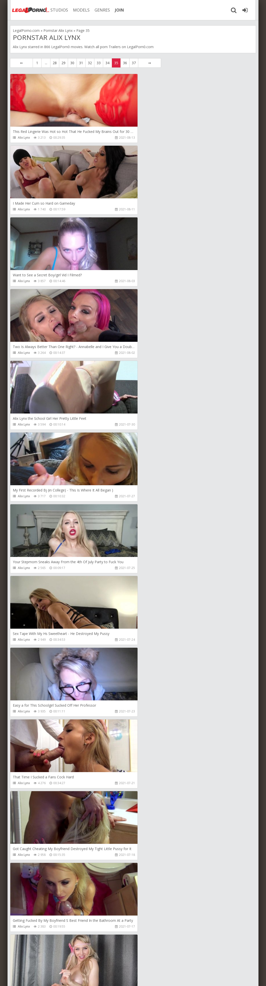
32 (90, 62)
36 (125, 62)
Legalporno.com (27, 10)
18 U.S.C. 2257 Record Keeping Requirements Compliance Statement (169, 977)
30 (72, 62)
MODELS (78, 10)
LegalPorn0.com (46, 977)
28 (55, 62)
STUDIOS (56, 10)
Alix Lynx (24, 137)
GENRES (99, 10)
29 (63, 62)
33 (99, 62)
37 (134, 62)
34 (107, 62)
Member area (45, 962)
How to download (81, 962)
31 (81, 62)
